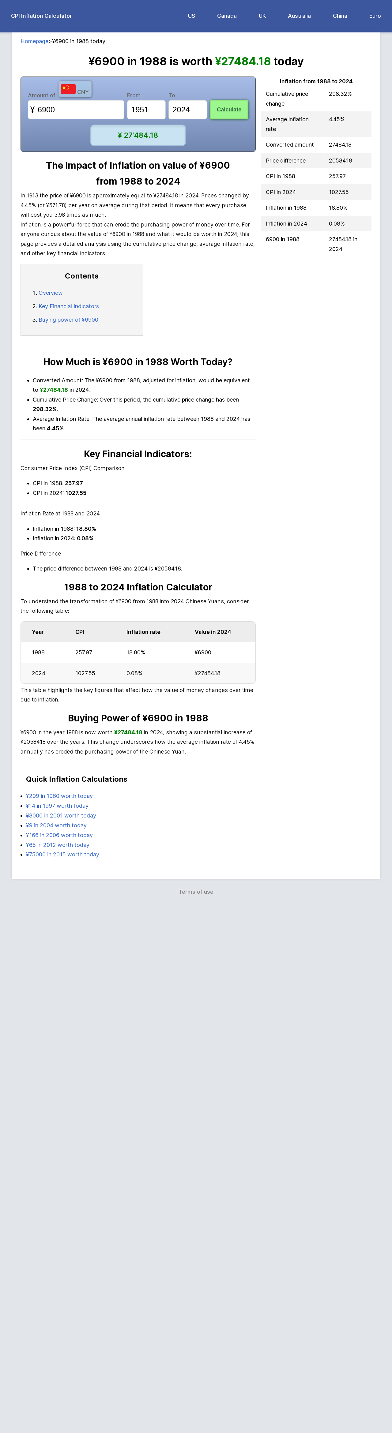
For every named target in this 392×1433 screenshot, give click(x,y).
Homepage (34, 41)
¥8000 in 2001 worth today (61, 1343)
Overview (51, 293)
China (340, 16)
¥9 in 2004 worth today (56, 1353)
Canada (227, 16)
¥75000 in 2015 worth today (62, 1382)
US (191, 16)
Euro (375, 16)
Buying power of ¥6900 (68, 319)
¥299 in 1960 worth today (59, 1324)
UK (262, 16)
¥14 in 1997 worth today (57, 1333)
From (134, 95)
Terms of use (196, 1419)
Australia (299, 16)
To (171, 95)
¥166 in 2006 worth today (59, 1363)
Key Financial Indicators (69, 306)
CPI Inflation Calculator (41, 16)
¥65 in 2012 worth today (57, 1373)
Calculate (229, 110)
